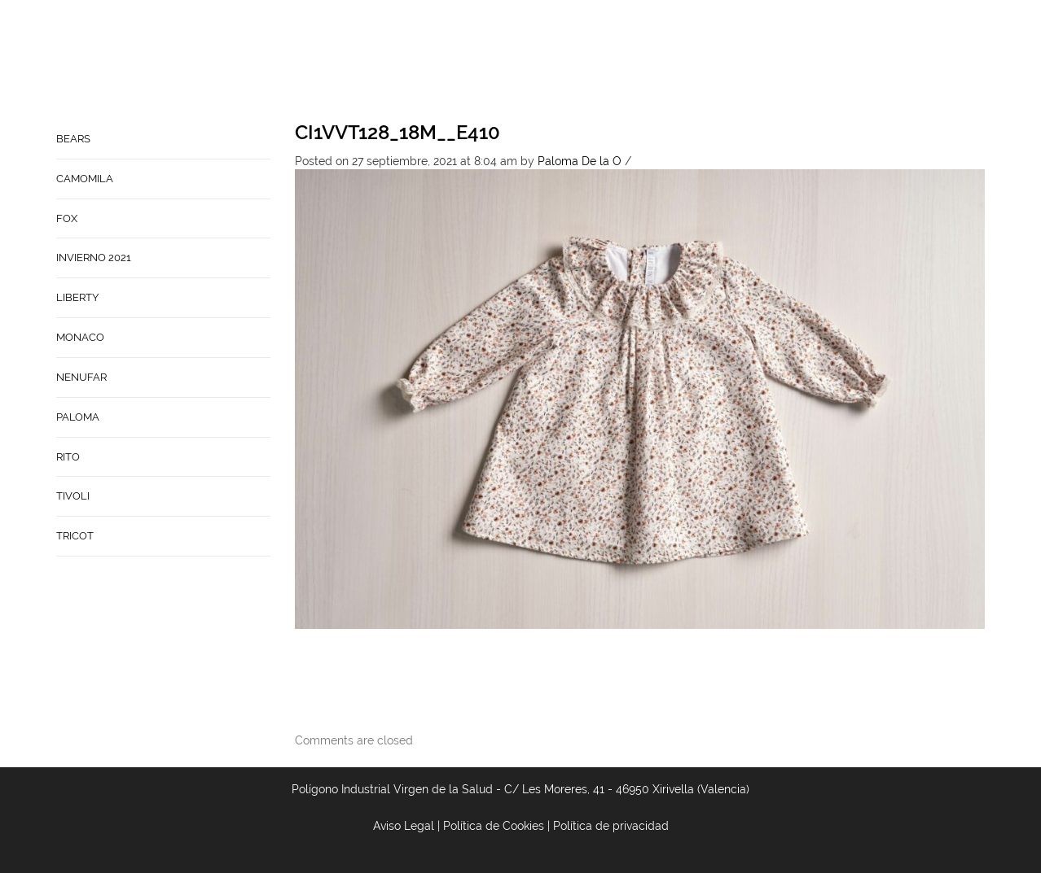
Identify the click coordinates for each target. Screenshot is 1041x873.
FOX (66, 218)
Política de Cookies (493, 825)
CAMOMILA (84, 178)
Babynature (745, 62)
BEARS (73, 139)
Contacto (657, 62)
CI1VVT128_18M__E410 (397, 132)
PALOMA (77, 417)
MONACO (80, 337)
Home (521, 62)
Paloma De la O (580, 161)
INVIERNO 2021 (93, 257)
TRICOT (75, 536)
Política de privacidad (611, 825)
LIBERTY (77, 297)
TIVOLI (73, 496)
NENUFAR (81, 377)
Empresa (582, 62)
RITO (68, 457)
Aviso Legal (403, 825)
